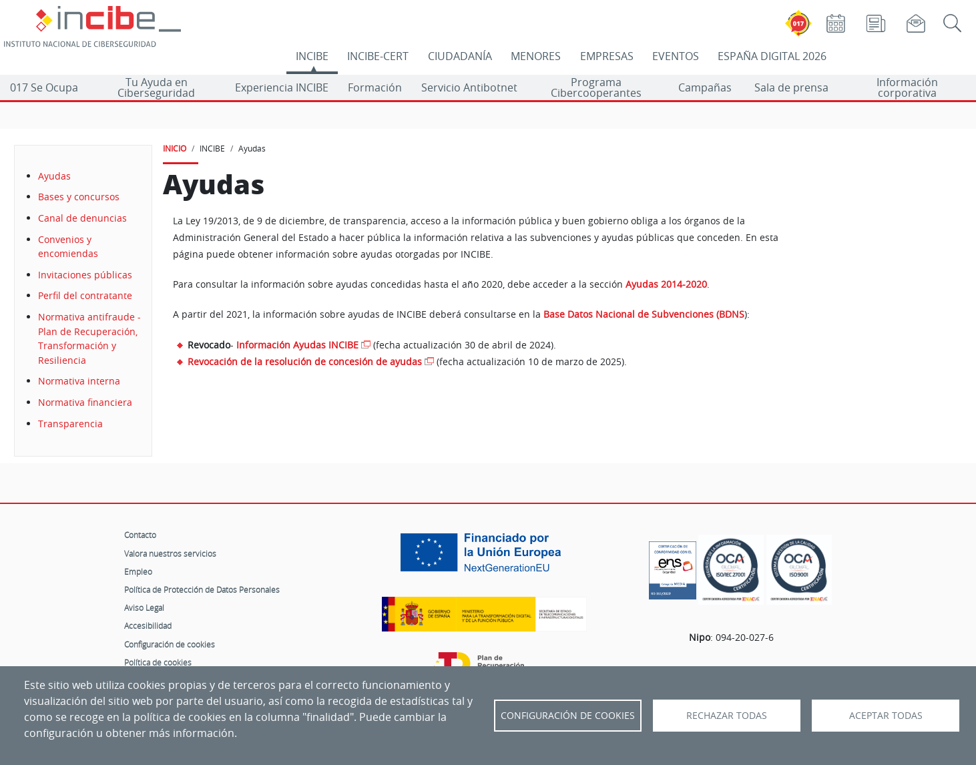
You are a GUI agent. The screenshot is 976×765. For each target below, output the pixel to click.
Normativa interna (79, 380)
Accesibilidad (148, 625)
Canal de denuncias (82, 218)
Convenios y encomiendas (68, 246)
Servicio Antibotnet (469, 87)
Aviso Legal (144, 607)
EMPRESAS (607, 56)
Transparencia (70, 423)
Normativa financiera (85, 402)
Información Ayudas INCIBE (297, 344)
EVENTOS (675, 56)
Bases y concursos (78, 196)
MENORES (536, 56)
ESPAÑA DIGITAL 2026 (772, 56)
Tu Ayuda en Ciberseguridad (156, 87)
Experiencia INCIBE (281, 87)
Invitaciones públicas (85, 274)
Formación (375, 87)
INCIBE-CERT (378, 56)
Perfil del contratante (85, 295)
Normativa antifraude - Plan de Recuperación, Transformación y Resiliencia (89, 338)
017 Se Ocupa (44, 87)
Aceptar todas (886, 716)
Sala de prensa (791, 87)
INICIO (174, 148)
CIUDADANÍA (460, 56)
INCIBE (312, 56)
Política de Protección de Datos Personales (202, 589)
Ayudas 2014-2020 (666, 284)
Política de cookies (158, 662)
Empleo (138, 571)
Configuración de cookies (169, 644)
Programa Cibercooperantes (596, 87)
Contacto (140, 534)
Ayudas (54, 176)
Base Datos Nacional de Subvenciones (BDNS (643, 314)
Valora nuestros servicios (170, 553)
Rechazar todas (726, 716)
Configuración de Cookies (568, 716)
